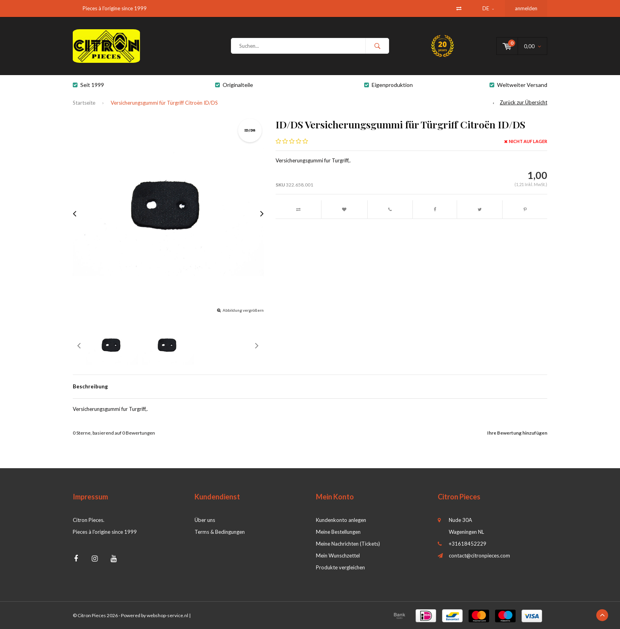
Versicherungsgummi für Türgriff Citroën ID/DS (164, 103)
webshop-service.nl (167, 615)
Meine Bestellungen (338, 532)
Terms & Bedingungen (220, 532)
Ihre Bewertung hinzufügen (517, 433)
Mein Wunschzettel (338, 555)
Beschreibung (90, 386)
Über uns (205, 520)
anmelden (526, 8)
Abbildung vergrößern (243, 310)
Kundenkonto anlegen (341, 520)
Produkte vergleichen (340, 567)
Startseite (84, 103)
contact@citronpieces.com (479, 555)
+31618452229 (467, 543)
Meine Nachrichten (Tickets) (348, 543)
